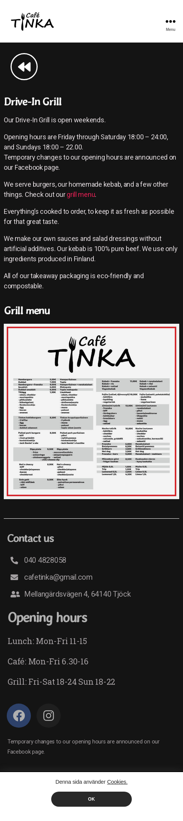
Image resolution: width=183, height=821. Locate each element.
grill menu (81, 194)
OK (91, 799)
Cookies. (117, 782)
